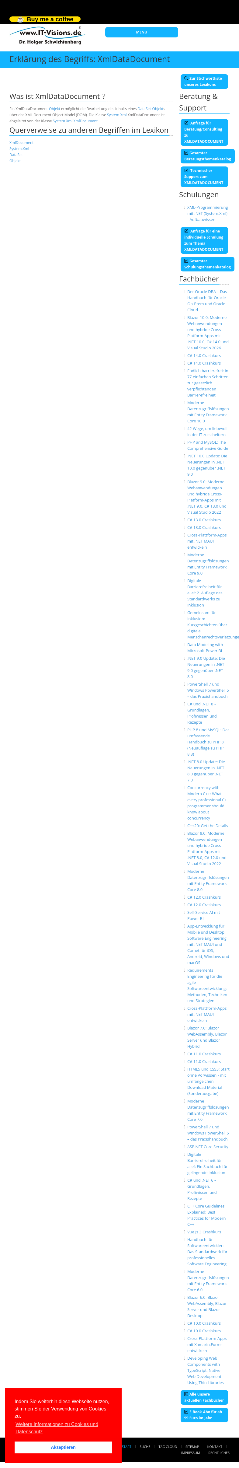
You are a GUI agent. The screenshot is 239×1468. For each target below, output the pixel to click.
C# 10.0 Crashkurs (204, 1323)
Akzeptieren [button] (63, 1447)
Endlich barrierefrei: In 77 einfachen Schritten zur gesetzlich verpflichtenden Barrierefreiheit (208, 383)
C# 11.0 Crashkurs (204, 1054)
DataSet (144, 108)
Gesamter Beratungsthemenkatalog (207, 156)
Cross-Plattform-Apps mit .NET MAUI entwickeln (207, 541)
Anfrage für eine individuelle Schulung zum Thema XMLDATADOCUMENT (203, 240)
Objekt (54, 108)
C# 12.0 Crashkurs (204, 897)
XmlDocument (85, 121)
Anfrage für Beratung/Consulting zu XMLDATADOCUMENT (203, 132)
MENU (141, 32)
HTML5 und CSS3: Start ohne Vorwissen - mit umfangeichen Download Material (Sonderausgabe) (208, 1081)
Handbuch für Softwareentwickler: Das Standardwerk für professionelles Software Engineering (207, 1252)
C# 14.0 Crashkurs (204, 355)
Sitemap (192, 1446)
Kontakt (214, 1446)
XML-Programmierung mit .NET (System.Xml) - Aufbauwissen (207, 213)
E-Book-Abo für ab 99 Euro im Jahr (203, 1415)
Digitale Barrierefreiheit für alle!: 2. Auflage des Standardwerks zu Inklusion (205, 593)
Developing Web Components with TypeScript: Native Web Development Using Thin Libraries (205, 1370)
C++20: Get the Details (207, 825)
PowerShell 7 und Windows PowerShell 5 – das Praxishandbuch (208, 690)
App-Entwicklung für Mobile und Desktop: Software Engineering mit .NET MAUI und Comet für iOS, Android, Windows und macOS (208, 944)
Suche (145, 1446)
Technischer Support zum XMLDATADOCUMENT (203, 176)
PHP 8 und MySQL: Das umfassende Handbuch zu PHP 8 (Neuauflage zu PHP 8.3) (208, 742)
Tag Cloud (168, 1446)
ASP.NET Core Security (207, 1146)
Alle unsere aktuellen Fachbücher (204, 1397)
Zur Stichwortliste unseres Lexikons (203, 81)
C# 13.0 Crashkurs (204, 520)
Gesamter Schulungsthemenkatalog (207, 264)
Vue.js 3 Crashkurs (204, 1232)
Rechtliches (219, 1452)
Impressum (190, 1452)
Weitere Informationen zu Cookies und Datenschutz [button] (57, 1428)
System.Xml (117, 114)
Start (126, 1446)
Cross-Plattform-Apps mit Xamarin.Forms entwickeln (207, 1344)
